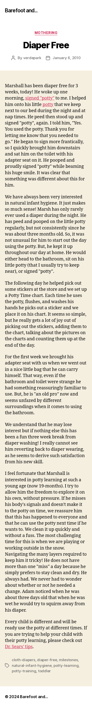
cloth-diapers (23, 659)
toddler (44, 671)
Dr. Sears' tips (19, 647)
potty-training (24, 671)
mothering (46, 33)
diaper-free (47, 659)
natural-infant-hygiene (32, 665)
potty (47, 104)
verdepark (32, 57)
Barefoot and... (21, 10)
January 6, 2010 (66, 57)
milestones (68, 659)
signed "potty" (39, 98)
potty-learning (66, 665)
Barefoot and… (34, 696)
